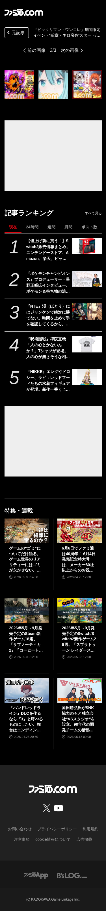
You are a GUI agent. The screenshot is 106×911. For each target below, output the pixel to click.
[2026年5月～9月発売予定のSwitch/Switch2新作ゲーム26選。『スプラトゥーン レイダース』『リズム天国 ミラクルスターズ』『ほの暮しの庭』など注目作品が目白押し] (79, 610)
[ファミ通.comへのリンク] (24, 12)
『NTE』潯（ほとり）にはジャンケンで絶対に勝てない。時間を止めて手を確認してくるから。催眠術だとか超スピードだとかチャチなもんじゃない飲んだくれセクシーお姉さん (48, 315)
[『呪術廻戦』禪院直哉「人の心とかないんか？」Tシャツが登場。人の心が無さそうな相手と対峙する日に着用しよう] (86, 344)
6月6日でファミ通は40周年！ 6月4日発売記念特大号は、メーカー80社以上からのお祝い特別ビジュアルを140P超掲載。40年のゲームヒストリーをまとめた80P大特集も (79, 559)
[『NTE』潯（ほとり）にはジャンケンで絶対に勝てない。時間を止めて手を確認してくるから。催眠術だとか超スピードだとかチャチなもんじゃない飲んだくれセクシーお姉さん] (86, 311)
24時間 (32, 227)
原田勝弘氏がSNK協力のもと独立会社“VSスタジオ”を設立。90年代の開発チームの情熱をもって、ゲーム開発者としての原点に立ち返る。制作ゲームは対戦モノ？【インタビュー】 (78, 719)
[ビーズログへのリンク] (72, 875)
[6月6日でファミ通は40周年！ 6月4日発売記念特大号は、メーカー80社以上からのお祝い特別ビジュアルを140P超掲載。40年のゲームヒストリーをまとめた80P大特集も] (79, 531)
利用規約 (90, 829)
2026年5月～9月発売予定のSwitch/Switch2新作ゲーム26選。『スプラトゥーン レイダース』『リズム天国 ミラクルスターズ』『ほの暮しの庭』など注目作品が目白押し (79, 639)
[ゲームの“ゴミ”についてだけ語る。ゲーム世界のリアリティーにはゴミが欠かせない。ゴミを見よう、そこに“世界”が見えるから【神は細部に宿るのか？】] (27, 531)
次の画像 (70, 50)
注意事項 (22, 839)
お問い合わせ (20, 829)
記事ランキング (29, 213)
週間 (51, 227)
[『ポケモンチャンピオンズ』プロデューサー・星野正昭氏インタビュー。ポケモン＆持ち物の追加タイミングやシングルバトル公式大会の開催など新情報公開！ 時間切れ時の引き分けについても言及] (86, 279)
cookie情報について (52, 839)
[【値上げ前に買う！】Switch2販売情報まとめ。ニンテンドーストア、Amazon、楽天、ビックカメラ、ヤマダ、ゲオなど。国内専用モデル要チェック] (86, 246)
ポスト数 (89, 227)
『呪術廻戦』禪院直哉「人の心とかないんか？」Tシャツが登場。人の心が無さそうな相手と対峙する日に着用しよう (48, 348)
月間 (68, 227)
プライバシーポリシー (57, 829)
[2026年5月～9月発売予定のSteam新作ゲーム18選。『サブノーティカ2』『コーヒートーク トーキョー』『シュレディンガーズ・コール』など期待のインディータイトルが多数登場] (27, 610)
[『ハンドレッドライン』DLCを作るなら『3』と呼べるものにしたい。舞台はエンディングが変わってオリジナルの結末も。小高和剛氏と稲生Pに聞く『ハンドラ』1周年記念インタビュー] (27, 690)
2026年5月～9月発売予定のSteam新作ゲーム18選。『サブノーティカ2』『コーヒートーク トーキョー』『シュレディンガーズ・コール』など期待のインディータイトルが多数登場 (26, 639)
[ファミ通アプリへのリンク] (36, 875)
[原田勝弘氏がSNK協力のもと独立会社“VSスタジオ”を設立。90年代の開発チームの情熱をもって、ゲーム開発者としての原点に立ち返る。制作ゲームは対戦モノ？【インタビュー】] (79, 690)
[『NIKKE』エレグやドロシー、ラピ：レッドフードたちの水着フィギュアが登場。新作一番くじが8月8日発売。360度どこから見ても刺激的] (86, 377)
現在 (13, 227)
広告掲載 (84, 839)
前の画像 (36, 50)
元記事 (15, 33)
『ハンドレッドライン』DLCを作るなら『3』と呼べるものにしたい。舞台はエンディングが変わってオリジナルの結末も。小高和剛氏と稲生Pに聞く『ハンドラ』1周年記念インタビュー (26, 719)
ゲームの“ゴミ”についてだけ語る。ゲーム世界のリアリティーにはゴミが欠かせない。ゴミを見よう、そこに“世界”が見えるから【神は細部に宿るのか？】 (25, 559)
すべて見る (93, 213)
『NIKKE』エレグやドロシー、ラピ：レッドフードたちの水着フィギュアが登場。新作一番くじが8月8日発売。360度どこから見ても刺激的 (48, 380)
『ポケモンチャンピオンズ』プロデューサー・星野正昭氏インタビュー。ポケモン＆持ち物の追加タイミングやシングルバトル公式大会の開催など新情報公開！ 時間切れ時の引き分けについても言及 (48, 282)
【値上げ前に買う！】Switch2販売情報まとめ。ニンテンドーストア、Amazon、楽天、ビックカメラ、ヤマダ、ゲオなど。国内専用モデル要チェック (48, 250)
